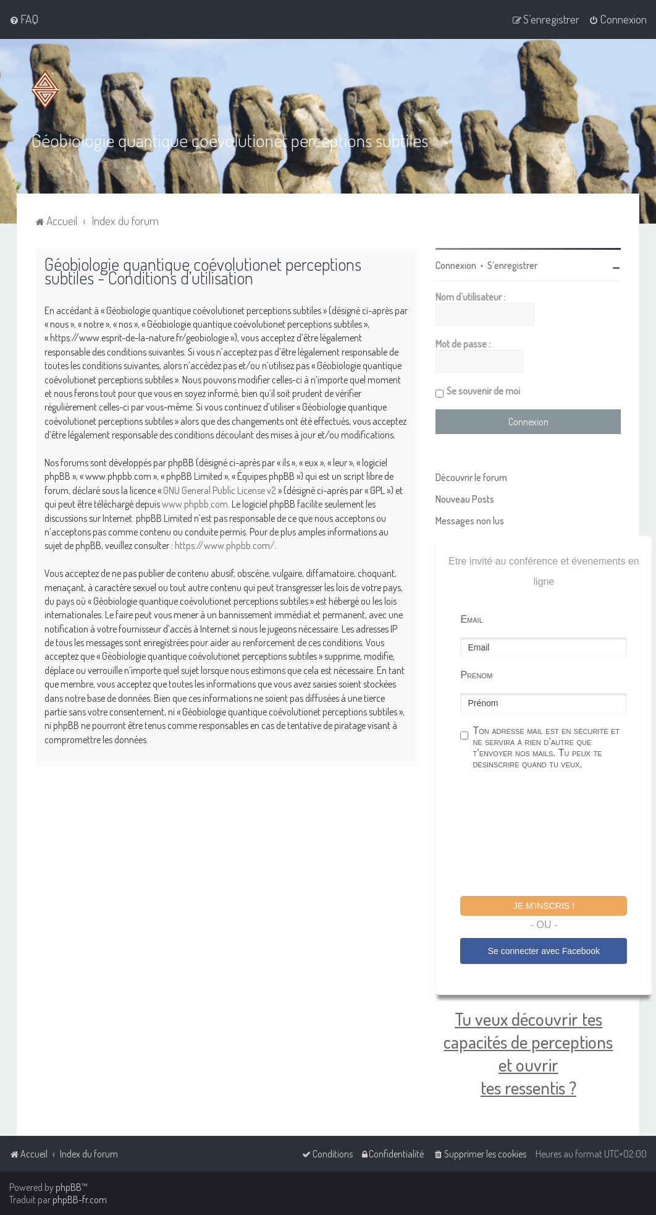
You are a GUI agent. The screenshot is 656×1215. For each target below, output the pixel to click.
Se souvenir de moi (483, 390)
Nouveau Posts (464, 498)
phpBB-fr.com (80, 1199)
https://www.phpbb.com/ (225, 545)
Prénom (476, 674)
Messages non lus (469, 520)
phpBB (69, 1187)
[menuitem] (23, 19)
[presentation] (554, 834)
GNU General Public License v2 (219, 490)
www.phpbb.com (195, 503)
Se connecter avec (544, 950)
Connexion (455, 264)
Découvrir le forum (471, 477)
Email (471, 618)
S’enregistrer (512, 264)
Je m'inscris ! (543, 905)
